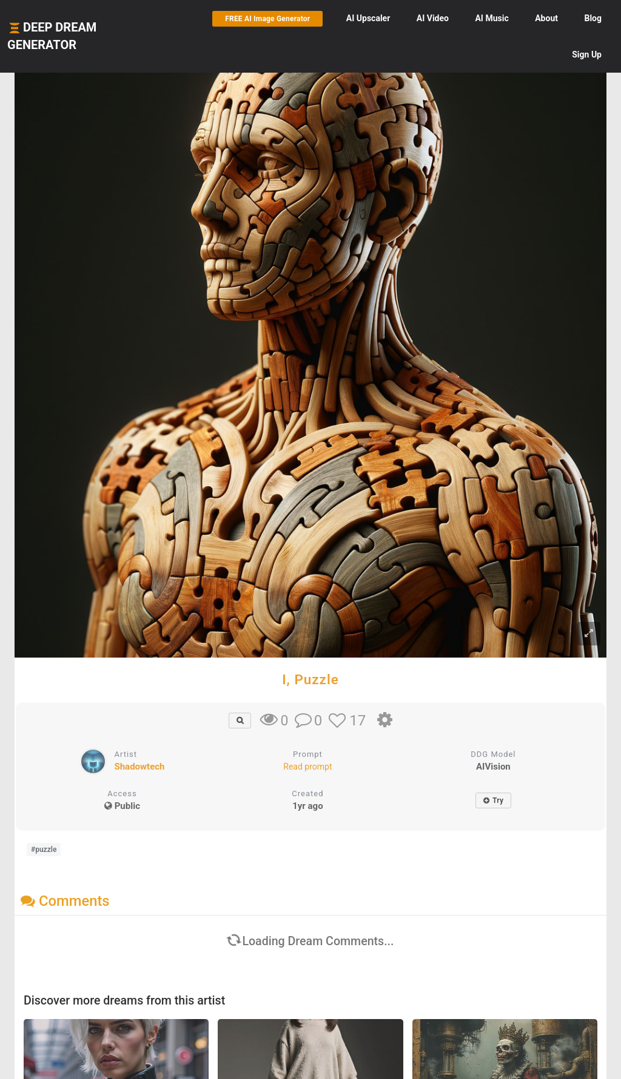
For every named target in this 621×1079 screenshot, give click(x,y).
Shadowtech (139, 766)
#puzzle (43, 849)
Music (491, 18)
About (546, 18)
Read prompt (307, 766)
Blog (593, 18)
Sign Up (587, 54)
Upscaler (368, 18)
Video (433, 18)
